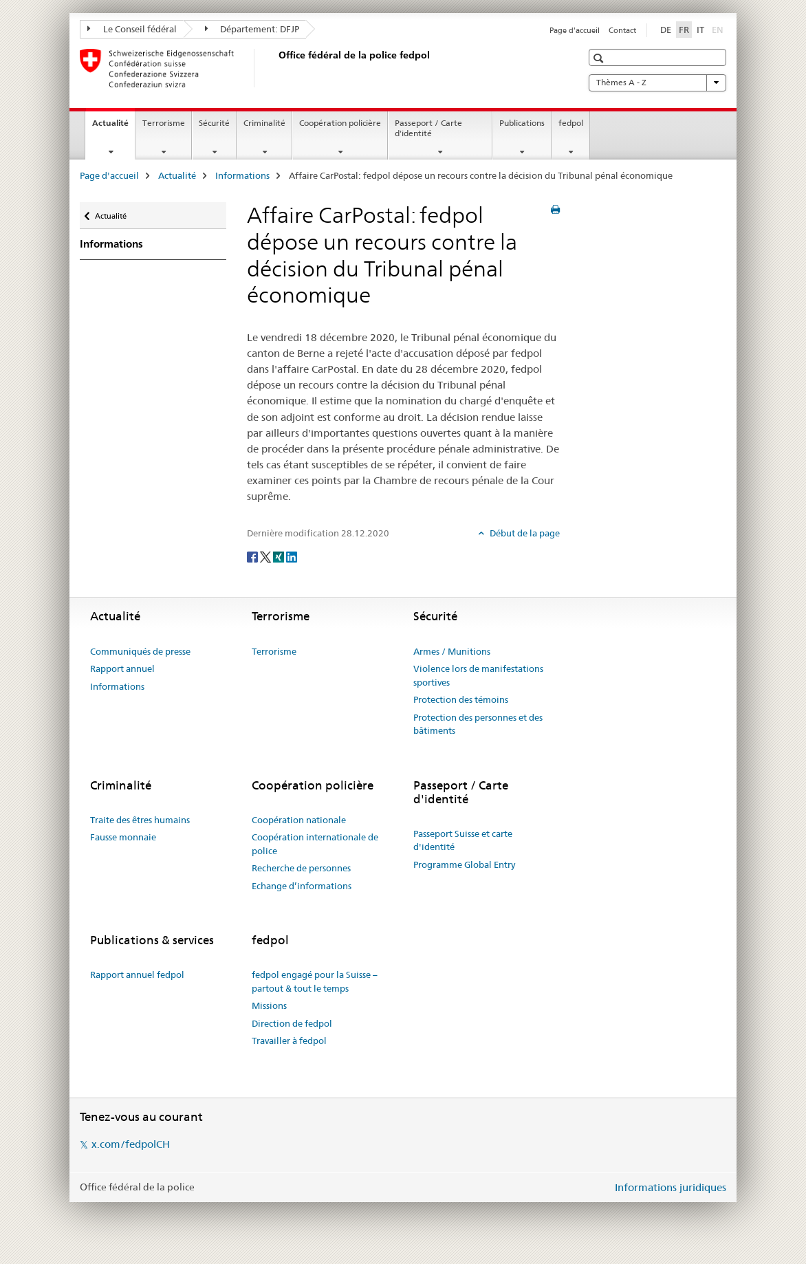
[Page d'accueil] (276, 68)
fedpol (570, 123)
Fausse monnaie (123, 836)
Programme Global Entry (464, 864)
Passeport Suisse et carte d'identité (462, 840)
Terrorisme (163, 123)
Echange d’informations (301, 885)
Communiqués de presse (140, 651)
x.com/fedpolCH (130, 1144)
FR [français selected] (684, 29)
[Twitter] (266, 555)
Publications (522, 123)
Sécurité (214, 123)
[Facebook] (253, 555)
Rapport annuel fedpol (137, 974)
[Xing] (279, 555)
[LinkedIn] (291, 555)
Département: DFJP (252, 29)
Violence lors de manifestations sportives (478, 675)
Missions (269, 1005)
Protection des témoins (460, 699)
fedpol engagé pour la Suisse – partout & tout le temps (315, 981)
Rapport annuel (122, 668)
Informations (242, 175)
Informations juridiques (670, 1187)
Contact (622, 30)
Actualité (113, 127)
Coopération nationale (299, 819)
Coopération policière (340, 123)
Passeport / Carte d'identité (428, 128)
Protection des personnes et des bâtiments (478, 724)
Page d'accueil (574, 30)
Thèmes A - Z (657, 82)
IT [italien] (700, 29)
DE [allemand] (665, 29)
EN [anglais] (719, 29)
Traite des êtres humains (140, 819)
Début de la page (524, 532)
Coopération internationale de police (315, 843)
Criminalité (264, 123)
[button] (600, 58)
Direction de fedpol (292, 1023)
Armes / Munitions (451, 651)
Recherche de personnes (301, 867)
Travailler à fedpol (289, 1040)
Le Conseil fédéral (132, 29)
